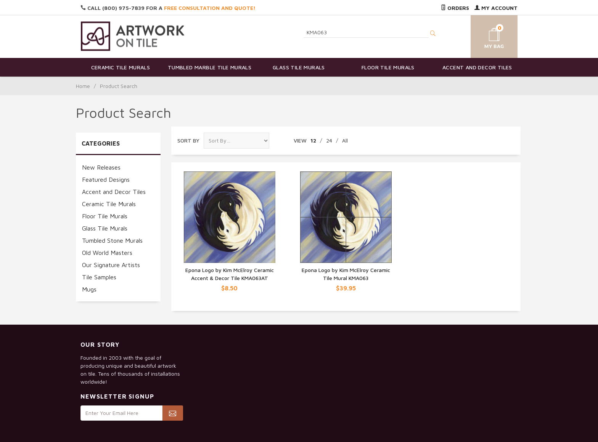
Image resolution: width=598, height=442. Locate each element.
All (345, 140)
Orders (455, 8)
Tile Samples (99, 277)
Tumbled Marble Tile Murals (209, 67)
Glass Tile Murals (299, 67)
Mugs (89, 289)
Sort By (188, 140)
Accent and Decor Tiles (477, 67)
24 (329, 140)
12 (313, 140)
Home (83, 86)
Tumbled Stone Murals (112, 240)
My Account (496, 8)
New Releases (101, 167)
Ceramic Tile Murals (120, 67)
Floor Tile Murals (388, 67)
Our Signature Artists (111, 264)
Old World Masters (107, 252)
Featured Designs (106, 179)
